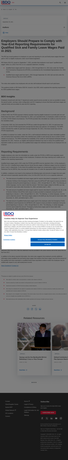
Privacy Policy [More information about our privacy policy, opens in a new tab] (8, 235)
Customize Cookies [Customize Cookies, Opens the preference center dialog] (9, 239)
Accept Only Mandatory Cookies (47, 239)
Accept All (47, 244)
